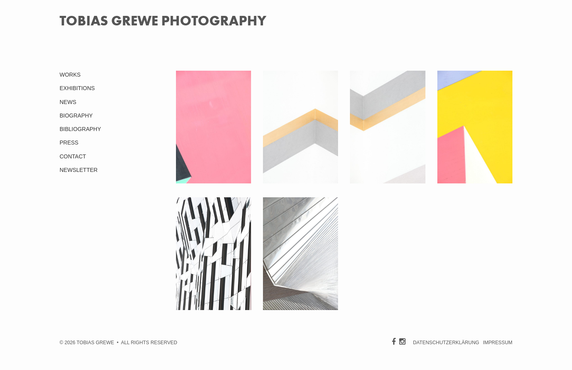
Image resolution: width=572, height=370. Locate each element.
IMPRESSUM (497, 342)
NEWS (68, 102)
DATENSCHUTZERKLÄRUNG (446, 342)
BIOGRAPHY (76, 115)
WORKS (70, 74)
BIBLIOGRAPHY (80, 129)
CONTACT (73, 156)
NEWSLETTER (79, 170)
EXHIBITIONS (77, 88)
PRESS (69, 142)
